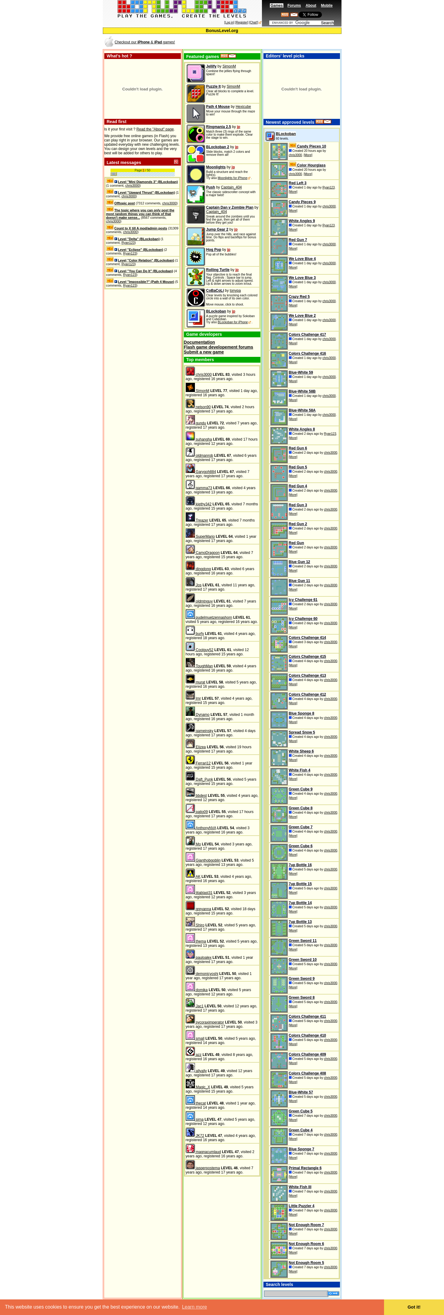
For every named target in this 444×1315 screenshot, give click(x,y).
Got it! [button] (414, 1307)
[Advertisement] (269, 41)
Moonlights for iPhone (232, 178)
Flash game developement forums (218, 347)
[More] (308, 155)
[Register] (241, 22)
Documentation (199, 342)
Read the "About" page (155, 129)
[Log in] (229, 22)
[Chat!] (253, 22)
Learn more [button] (194, 1307)
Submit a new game (204, 352)
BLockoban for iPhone (233, 322)
